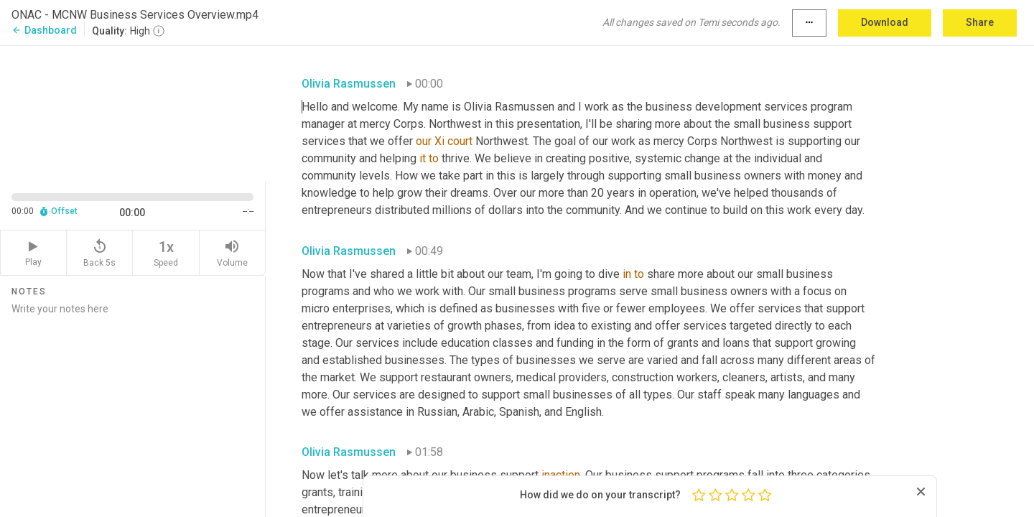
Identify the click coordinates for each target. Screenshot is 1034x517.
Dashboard (44, 30)
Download (884, 22)
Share (980, 22)
